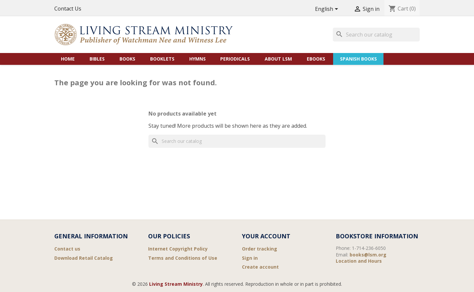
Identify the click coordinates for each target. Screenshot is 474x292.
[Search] (376, 34)
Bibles (97, 59)
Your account (266, 236)
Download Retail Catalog (83, 258)
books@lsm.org (368, 255)
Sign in (250, 258)
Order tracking (259, 249)
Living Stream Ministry (176, 284)
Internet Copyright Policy (178, 249)
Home (68, 59)
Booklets (162, 59)
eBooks (316, 59)
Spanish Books (358, 59)
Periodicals (235, 59)
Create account (260, 267)
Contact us (67, 249)
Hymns (197, 59)
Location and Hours (359, 261)
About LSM (278, 59)
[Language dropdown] (327, 9)
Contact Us (67, 8)
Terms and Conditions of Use (182, 258)
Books (127, 59)
